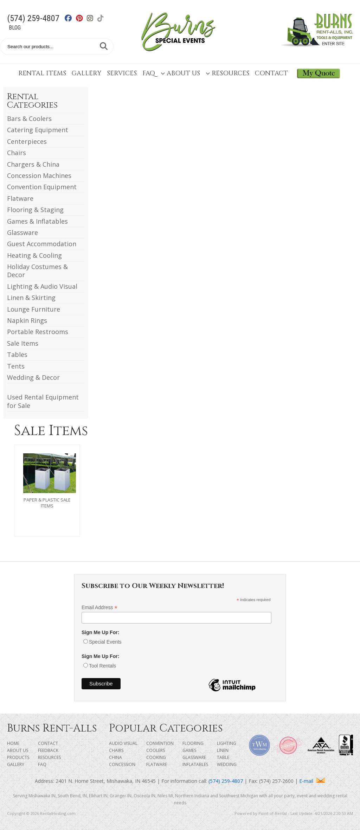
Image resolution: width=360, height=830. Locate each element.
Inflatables (195, 764)
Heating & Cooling (34, 255)
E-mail (312, 781)
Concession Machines (39, 175)
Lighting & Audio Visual (42, 286)
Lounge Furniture (33, 309)
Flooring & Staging (35, 209)
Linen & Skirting (31, 297)
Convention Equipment (42, 187)
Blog (15, 27)
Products (18, 757)
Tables (17, 354)
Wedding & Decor (33, 377)
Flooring (193, 743)
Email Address (99, 607)
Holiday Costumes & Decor (37, 270)
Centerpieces (27, 141)
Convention (160, 743)
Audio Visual (123, 743)
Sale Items (22, 343)
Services (122, 73)
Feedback (48, 750)
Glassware (22, 232)
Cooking (156, 757)
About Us (180, 73)
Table (223, 757)
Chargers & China (33, 164)
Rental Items (42, 73)
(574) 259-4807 (33, 18)
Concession (122, 764)
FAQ (148, 73)
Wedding (227, 764)
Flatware (20, 198)
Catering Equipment (37, 130)
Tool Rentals (102, 666)
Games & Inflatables (37, 221)
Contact (271, 73)
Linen (223, 750)
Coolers (155, 750)
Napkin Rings (27, 320)
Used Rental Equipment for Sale (43, 401)
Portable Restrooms (37, 331)
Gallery (86, 73)
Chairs (16, 152)
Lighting (226, 743)
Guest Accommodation (41, 244)
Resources (227, 73)
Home (13, 743)
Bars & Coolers (29, 118)
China (115, 757)
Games (189, 750)
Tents (16, 366)
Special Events (105, 642)
